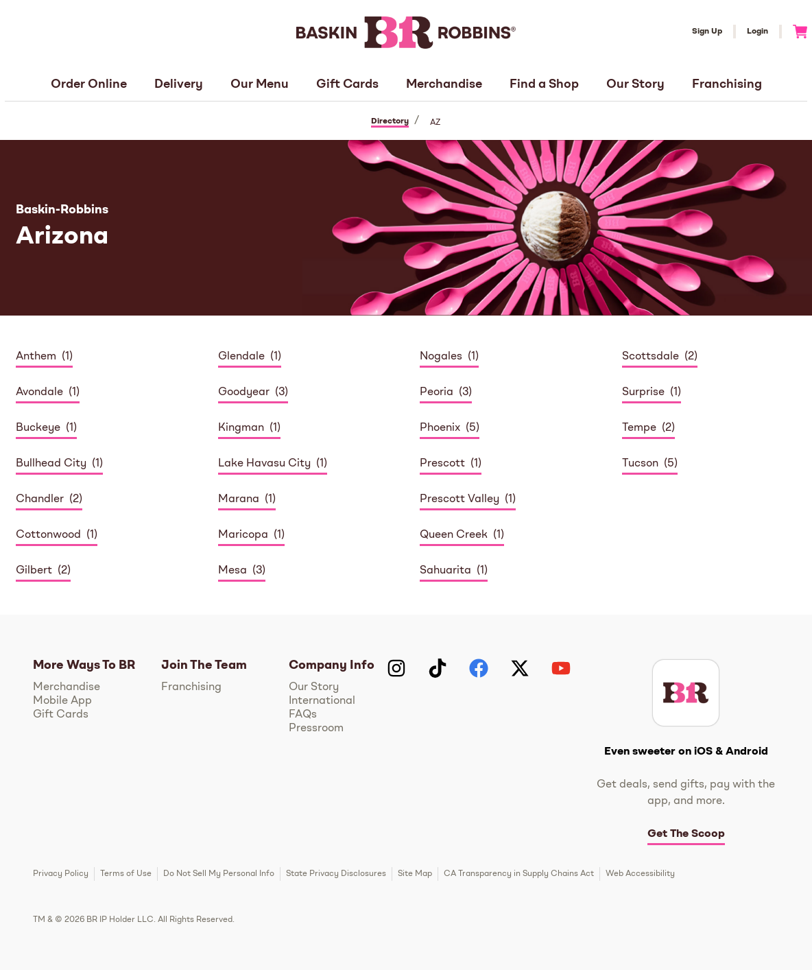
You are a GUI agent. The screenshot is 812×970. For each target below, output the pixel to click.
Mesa (232, 570)
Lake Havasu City (264, 463)
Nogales (441, 356)
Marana (238, 499)
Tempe (639, 428)
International (322, 701)
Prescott (442, 463)
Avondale (39, 392)
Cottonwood (48, 535)
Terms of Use (126, 874)
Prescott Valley (459, 499)
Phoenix (440, 428)
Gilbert (34, 570)
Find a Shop (544, 84)
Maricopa (243, 535)
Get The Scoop (686, 834)
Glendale (241, 356)
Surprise (643, 392)
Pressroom (316, 728)
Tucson (640, 463)
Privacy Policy (60, 874)
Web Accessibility (640, 874)
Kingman (241, 428)
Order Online (89, 84)
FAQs (303, 714)
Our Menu (259, 84)
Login (757, 31)
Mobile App (62, 701)
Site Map (415, 874)
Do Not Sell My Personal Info (218, 874)
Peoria (436, 392)
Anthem (36, 356)
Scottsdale (650, 356)
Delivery (178, 84)
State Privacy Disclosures (336, 874)
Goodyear (244, 392)
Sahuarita (445, 570)
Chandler (40, 499)
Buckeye (38, 428)
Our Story (635, 84)
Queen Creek (454, 535)
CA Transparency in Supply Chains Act (519, 874)
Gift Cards (347, 84)
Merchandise (444, 84)
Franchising (727, 84)
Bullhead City (51, 463)
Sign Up (707, 31)
